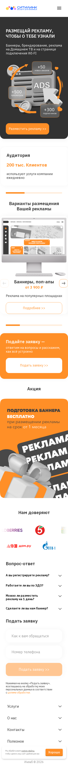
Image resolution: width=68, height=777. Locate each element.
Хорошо (54, 752)
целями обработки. (19, 692)
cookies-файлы (27, 751)
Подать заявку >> (34, 365)
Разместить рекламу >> (27, 129)
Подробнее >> (34, 308)
